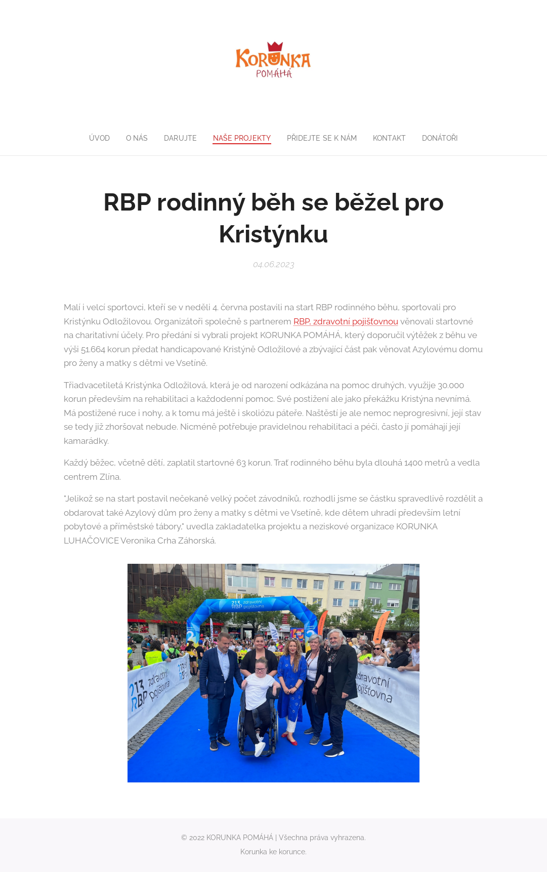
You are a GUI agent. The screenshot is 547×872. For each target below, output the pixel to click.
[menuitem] (94, 138)
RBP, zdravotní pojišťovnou (345, 321)
